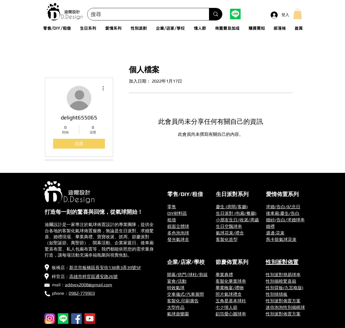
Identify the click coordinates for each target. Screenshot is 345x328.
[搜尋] (144, 14)
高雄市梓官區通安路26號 (93, 276)
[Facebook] (76, 318)
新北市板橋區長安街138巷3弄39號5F (105, 267)
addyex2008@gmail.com (88, 284)
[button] (297, 14)
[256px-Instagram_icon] (49, 318)
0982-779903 (82, 293)
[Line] (235, 14)
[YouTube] (89, 318)
